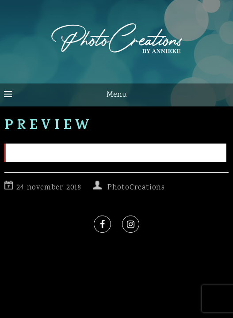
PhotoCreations (136, 187)
